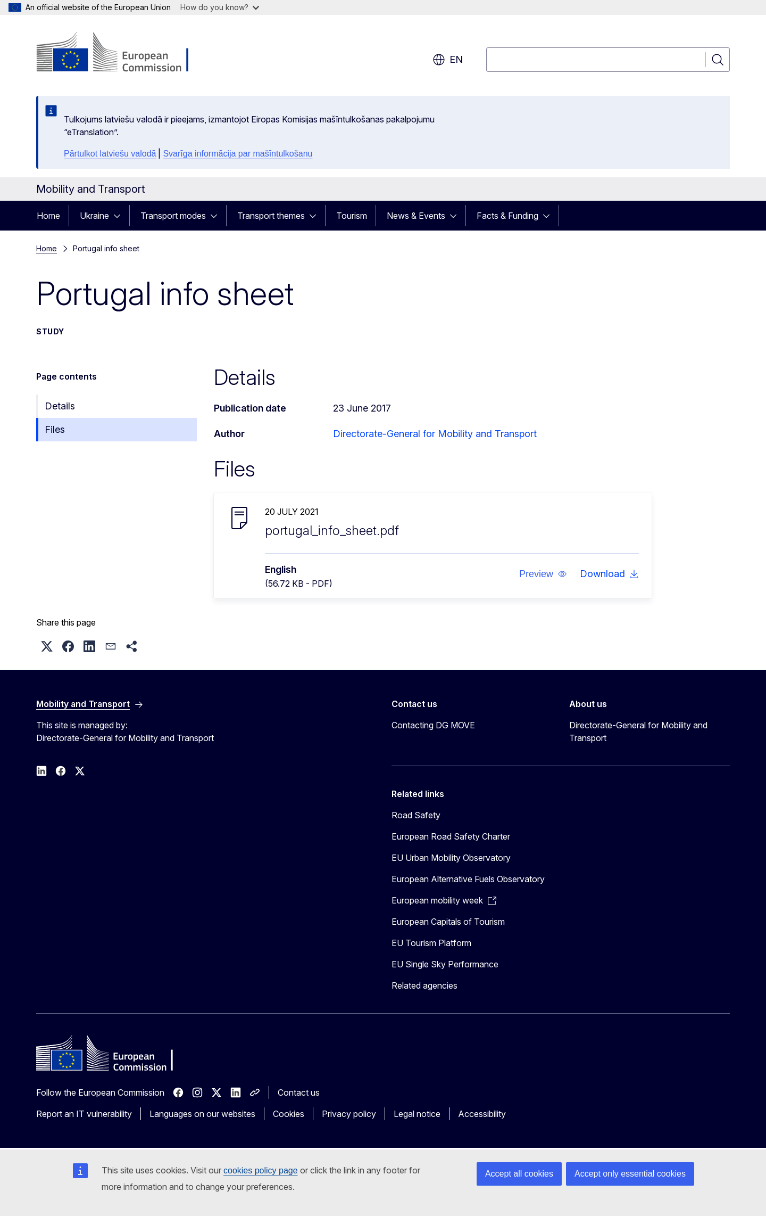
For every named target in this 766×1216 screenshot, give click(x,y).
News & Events (416, 215)
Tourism (351, 215)
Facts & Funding (507, 215)
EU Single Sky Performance (445, 964)
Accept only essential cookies (630, 1173)
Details (60, 406)
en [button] (447, 59)
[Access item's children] (120, 216)
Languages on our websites (202, 1113)
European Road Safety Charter (451, 836)
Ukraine (94, 215)
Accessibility (482, 1113)
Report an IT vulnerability (84, 1113)
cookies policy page (260, 1170)
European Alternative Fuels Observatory (468, 879)
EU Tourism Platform (431, 943)
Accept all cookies (519, 1173)
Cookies (288, 1113)
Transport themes (271, 215)
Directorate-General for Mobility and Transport (435, 433)
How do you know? (219, 7)
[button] (543, 574)
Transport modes (173, 215)
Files (55, 429)
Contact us (299, 1092)
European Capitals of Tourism (448, 921)
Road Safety (416, 815)
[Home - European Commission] (122, 53)
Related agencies (424, 985)
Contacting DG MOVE (433, 725)
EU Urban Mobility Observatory (451, 857)
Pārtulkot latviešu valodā (110, 153)
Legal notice (417, 1113)
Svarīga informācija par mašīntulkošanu (237, 153)
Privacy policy (349, 1113)
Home (48, 215)
